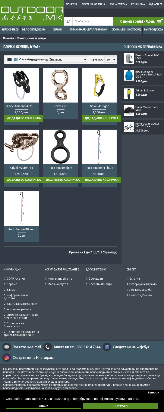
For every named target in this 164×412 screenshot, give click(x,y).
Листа (9, 59)
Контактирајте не (60, 278)
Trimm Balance (144, 90)
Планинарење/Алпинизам (88, 29)
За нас (11, 289)
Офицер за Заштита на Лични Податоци (21, 316)
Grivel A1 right (99, 106)
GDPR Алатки (16, 278)
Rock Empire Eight (60, 167)
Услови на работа (19, 309)
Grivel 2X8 (60, 106)
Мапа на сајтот (58, 284)
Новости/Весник (140, 295)
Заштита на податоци (22, 303)
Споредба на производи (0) (35, 59)
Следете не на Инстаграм (33, 358)
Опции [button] (43, 405)
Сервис (57, 29)
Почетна (71, 4)
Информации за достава (16, 296)
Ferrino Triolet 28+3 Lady (147, 56)
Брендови (96, 278)
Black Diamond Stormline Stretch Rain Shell (149, 74)
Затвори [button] (153, 392)
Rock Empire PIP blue (99, 167)
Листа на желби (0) (93, 4)
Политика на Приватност (14, 325)
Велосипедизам (33, 29)
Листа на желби (140, 289)
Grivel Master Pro (21, 167)
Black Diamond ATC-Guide (22, 106)
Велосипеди (10, 29)
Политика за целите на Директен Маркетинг (21, 333)
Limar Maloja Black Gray (146, 108)
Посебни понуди (100, 284)
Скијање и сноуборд (126, 29)
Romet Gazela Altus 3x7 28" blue (147, 125)
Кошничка (138, 4)
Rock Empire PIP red (22, 229)
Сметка (134, 278)
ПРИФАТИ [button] (120, 405)
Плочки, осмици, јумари (31, 38)
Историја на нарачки (143, 284)
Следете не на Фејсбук (131, 347)
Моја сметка (118, 4)
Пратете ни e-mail (26, 347)
